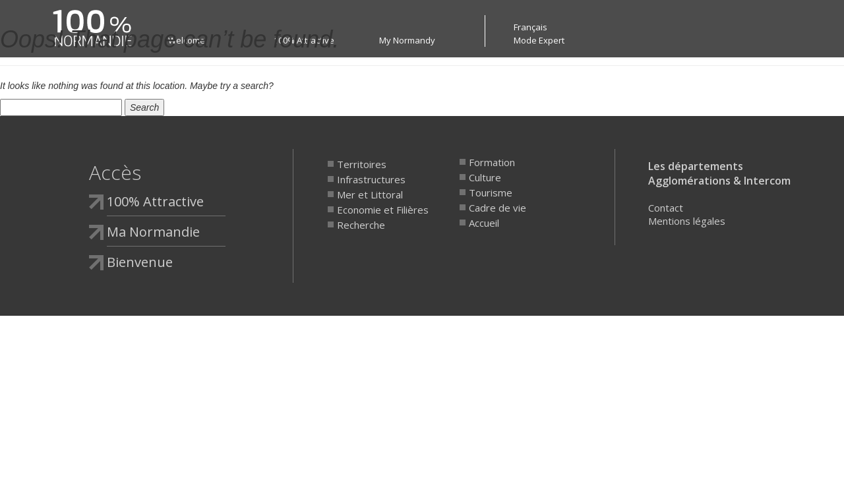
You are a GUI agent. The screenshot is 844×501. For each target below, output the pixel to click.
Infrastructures (371, 179)
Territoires (361, 164)
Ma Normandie (153, 232)
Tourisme (490, 192)
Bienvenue (140, 262)
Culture (485, 177)
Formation (492, 162)
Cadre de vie (497, 207)
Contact (665, 207)
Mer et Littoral (370, 194)
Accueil (484, 222)
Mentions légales (686, 220)
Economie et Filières (383, 209)
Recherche (361, 224)
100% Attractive (155, 201)
